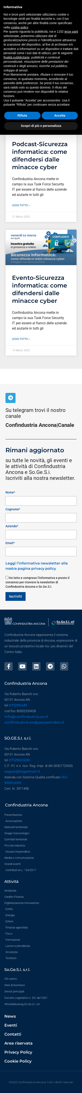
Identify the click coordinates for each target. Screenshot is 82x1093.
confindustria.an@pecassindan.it (34, 722)
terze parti (71, 31)
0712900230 (19, 760)
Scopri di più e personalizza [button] (41, 126)
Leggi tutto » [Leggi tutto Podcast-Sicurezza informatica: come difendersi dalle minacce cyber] (21, 205)
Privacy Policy (18, 1052)
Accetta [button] (59, 115)
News (10, 1016)
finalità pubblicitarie (16, 57)
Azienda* (11, 526)
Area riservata (18, 1043)
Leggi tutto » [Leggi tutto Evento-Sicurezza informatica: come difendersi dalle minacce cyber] (21, 339)
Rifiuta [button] (22, 115)
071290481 (18, 705)
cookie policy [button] (19, 27)
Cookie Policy (17, 1061)
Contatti (12, 1034)
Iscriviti (15, 596)
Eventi (10, 1025)
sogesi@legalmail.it (22, 771)
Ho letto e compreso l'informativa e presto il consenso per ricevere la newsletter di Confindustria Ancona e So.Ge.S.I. (37, 582)
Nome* (10, 492)
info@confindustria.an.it (26, 717)
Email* (10, 543)
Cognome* (12, 509)
